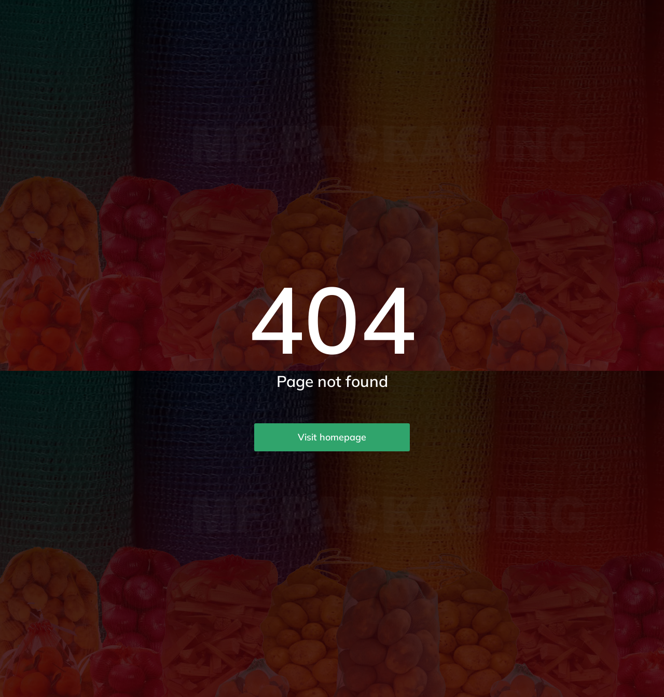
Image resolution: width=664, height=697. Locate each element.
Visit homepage (332, 437)
